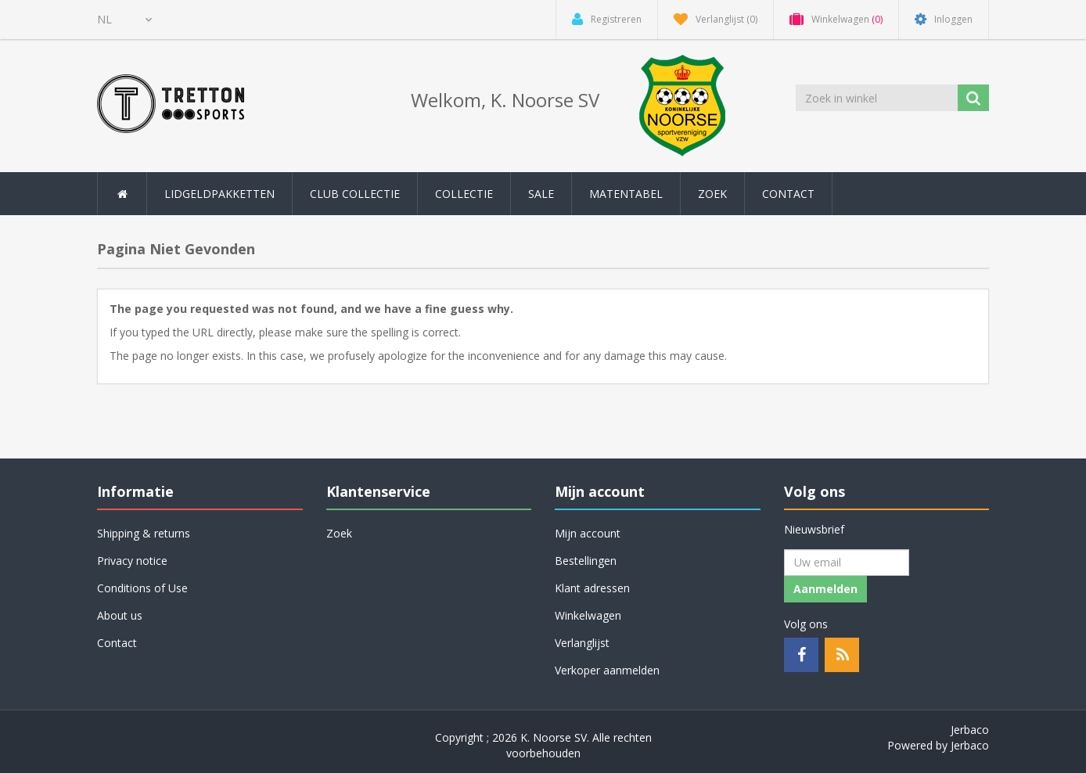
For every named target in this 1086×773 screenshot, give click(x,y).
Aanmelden (825, 588)
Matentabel (626, 193)
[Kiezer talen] (124, 19)
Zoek (712, 193)
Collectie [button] (464, 193)
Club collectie (355, 193)
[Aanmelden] (846, 562)
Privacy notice (132, 560)
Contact (788, 193)
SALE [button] (541, 193)
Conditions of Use (142, 588)
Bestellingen (586, 560)
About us (119, 615)
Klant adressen (592, 588)
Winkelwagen (588, 615)
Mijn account (587, 533)
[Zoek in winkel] (878, 97)
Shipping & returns (143, 533)
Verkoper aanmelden (607, 670)
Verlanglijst (582, 642)
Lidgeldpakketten (219, 193)
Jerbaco (970, 729)
